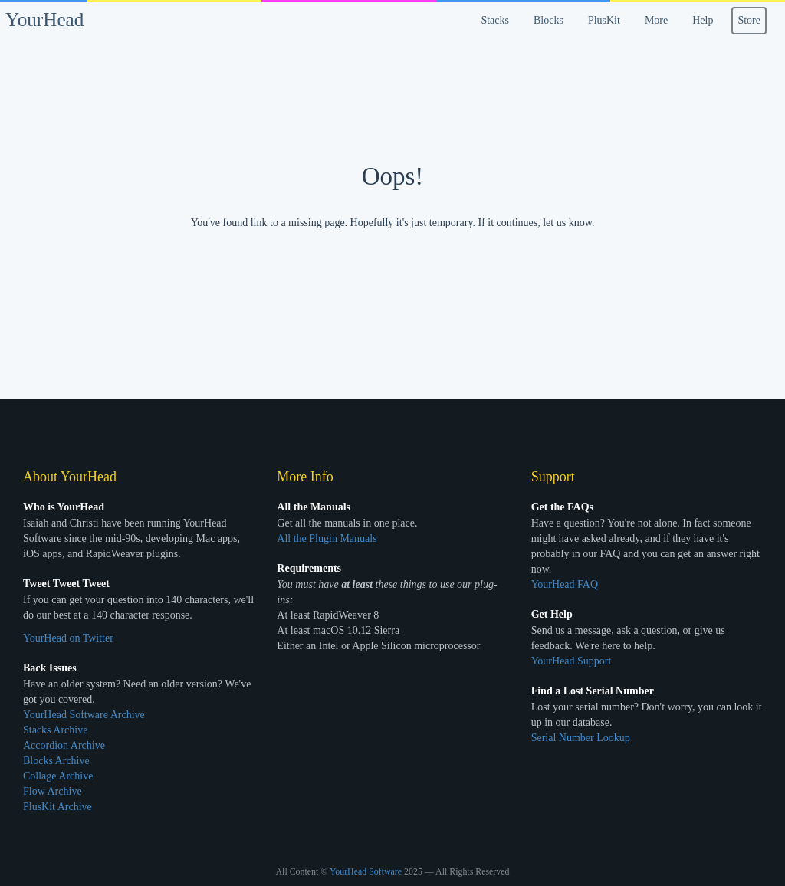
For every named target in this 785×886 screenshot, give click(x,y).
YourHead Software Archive (84, 714)
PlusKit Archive (57, 806)
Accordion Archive (64, 745)
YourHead (44, 19)
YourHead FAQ (564, 584)
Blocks (548, 20)
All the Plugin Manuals (326, 538)
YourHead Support (571, 661)
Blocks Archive (56, 760)
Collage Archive (58, 776)
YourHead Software (366, 871)
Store (748, 20)
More (656, 20)
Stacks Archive (55, 730)
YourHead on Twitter (68, 638)
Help (702, 20)
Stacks (495, 20)
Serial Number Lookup (580, 737)
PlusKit (604, 20)
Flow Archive (52, 791)
